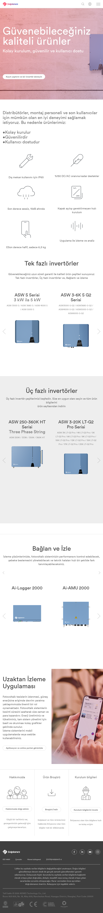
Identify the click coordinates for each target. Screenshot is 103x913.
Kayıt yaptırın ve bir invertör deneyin (24, 76)
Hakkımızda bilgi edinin (17, 809)
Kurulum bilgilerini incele (86, 809)
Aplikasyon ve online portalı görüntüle (24, 748)
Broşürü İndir (51, 809)
